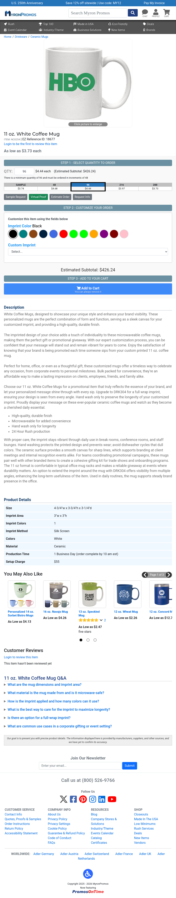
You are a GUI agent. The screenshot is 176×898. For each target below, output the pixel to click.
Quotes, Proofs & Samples (23, 819)
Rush (9, 24)
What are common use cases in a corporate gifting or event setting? (60, 726)
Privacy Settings (59, 824)
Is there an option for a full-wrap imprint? (39, 718)
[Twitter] (64, 801)
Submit (130, 766)
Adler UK (145, 854)
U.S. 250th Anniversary (27, 3)
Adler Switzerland (97, 854)
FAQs (51, 843)
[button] (155, 12)
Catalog (96, 838)
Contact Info (13, 814)
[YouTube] (112, 801)
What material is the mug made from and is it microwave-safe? (56, 693)
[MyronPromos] (20, 13)
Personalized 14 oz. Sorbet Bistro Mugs (21, 613)
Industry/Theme (51, 30)
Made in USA (83, 24)
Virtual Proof (38, 196)
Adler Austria (69, 854)
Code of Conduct (60, 838)
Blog (94, 814)
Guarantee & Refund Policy (66, 833)
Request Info (82, 196)
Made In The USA (146, 819)
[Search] (97, 12)
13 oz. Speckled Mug (89, 613)
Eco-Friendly (117, 24)
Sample (16, 196)
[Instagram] (92, 801)
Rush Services (144, 828)
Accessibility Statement (21, 833)
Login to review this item (21, 657)
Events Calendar (102, 833)
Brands (149, 30)
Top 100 (46, 24)
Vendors (140, 843)
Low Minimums (145, 824)
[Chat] (144, 12)
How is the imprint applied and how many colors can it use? (53, 701)
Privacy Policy (57, 819)
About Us (54, 814)
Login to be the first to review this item (30, 144)
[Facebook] (73, 801)
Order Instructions (17, 824)
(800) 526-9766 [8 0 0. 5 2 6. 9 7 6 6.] (98, 780)
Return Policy (14, 828)
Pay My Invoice (154, 3)
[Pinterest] (83, 801)
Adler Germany (43, 854)
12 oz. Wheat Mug (126, 611)
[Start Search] (133, 13)
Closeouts (141, 814)
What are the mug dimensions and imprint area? (45, 685)
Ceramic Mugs (39, 36)
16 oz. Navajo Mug (55, 611)
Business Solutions (87, 30)
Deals (148, 24)
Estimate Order (60, 196)
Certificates (99, 843)
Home (7, 36)
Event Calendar (15, 30)
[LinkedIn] (101, 801)
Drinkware (21, 36)
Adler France (124, 854)
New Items (116, 30)
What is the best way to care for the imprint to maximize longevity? (59, 710)
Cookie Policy (57, 828)
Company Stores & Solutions (104, 821)
